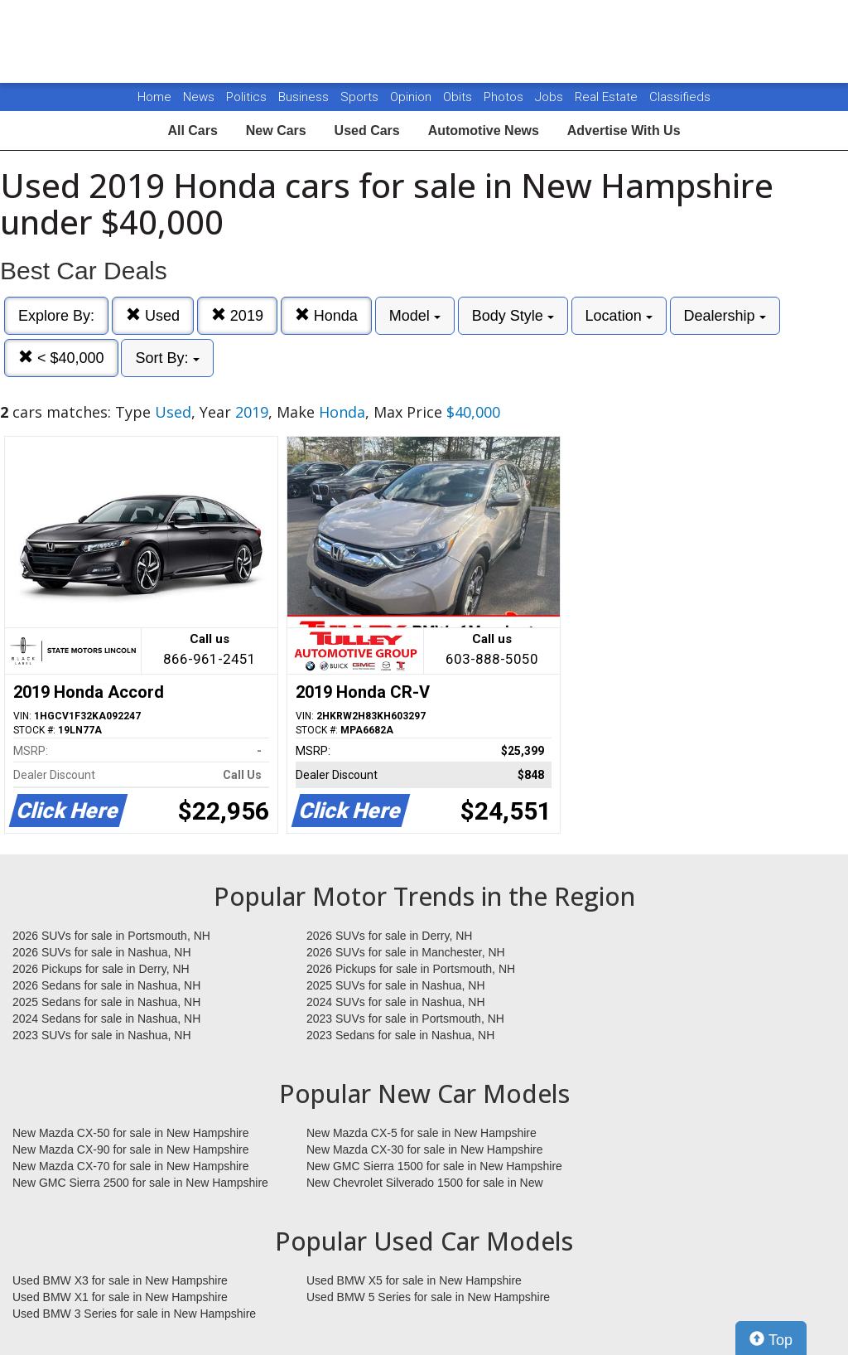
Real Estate (608, 97)
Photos (505, 97)
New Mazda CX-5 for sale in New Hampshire (421, 1133)
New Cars (276, 130)
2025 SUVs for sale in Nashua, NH (395, 985)
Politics (246, 97)
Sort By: (167, 358)
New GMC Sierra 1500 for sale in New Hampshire (434, 1166)
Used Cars (367, 130)
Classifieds (680, 97)
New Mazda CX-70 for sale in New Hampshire (130, 1166)
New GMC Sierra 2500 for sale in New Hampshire (140, 1182)
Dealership (725, 315)
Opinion (412, 97)
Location (619, 315)
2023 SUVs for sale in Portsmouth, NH (405, 1018)
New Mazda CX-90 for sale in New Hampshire (130, 1149)
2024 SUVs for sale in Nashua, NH (395, 1002)
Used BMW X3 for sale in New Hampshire (120, 1280)
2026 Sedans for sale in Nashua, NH (106, 985)
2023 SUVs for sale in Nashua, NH (101, 1035)
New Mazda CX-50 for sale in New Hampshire (130, 1133)
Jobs (550, 97)
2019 (237, 315)
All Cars (192, 130)
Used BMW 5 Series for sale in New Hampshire (428, 1297)
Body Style (513, 315)
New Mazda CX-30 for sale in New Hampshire (424, 1149)
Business (305, 97)
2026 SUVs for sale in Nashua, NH (101, 952)
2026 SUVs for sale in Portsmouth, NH (111, 935)
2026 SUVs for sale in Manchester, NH (405, 952)
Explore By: (56, 315)
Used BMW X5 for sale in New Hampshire (414, 1280)
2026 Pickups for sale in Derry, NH (101, 968)
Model (415, 315)
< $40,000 (61, 357)
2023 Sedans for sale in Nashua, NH (400, 1035)
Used (153, 315)
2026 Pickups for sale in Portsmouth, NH (410, 968)
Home (154, 97)
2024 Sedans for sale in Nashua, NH (106, 1018)
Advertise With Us (624, 130)
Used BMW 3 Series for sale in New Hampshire (134, 1313)
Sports (361, 97)
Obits (459, 97)
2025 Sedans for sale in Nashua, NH (106, 1002)
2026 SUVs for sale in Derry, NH (389, 935)
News (198, 97)
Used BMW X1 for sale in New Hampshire (120, 1297)
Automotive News (483, 130)
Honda (326, 315)
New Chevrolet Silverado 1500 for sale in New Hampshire (424, 1183)
